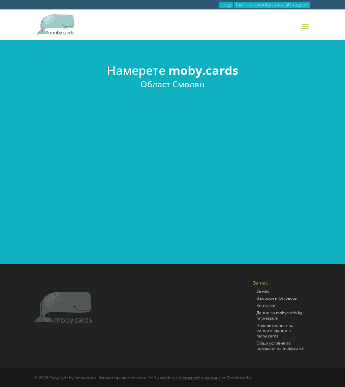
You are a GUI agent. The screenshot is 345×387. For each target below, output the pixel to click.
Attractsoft (189, 378)
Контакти (266, 305)
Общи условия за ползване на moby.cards (280, 345)
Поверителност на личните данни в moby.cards (274, 331)
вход (226, 5)
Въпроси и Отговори (276, 298)
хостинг (212, 378)
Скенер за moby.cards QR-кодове (272, 5)
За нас (262, 291)
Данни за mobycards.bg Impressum (279, 315)
